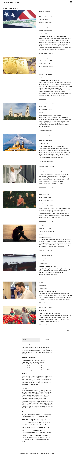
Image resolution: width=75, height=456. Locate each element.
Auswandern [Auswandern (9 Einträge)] (31, 415)
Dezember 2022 (26, 376)
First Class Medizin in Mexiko (38, 360)
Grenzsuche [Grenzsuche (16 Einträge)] (44, 428)
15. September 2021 (43, 161)
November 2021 (35, 378)
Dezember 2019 (34, 384)
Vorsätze (50, 406)
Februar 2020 (47, 382)
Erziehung (47, 16)
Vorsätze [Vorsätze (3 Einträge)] (41, 439)
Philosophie (35, 403)
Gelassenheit (25, 397)
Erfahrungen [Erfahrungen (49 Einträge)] (29, 419)
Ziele (46, 33)
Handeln (50, 25)
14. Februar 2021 (42, 221)
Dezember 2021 (26, 378)
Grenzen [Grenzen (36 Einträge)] (26, 427)
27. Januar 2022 (42, 99)
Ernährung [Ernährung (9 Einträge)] (39, 420)
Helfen (40, 400)
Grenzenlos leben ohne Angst (49, 266)
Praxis (40, 403)
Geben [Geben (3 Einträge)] (23, 425)
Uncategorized (27, 406)
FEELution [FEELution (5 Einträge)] (34, 422)
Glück (46, 22)
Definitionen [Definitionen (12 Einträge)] (26, 417)
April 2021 (44, 379)
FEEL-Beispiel (41, 19)
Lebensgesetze (27, 402)
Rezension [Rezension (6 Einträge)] (34, 437)
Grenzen (51, 22)
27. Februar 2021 (42, 187)
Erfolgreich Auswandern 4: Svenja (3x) (53, 115)
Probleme (52, 260)
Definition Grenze (46, 225)
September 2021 (26, 379)
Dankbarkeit (41, 14)
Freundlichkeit (35, 395)
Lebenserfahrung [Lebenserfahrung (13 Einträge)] (28, 433)
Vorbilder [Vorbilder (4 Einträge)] (37, 439)
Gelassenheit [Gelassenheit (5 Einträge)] (28, 425)
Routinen (41, 234)
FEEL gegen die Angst (46, 237)
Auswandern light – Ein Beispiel (37, 366)
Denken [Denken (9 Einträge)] (41, 417)
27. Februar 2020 (42, 302)
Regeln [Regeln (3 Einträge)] (29, 437)
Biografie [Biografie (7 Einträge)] (37, 415)
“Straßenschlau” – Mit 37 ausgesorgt (52, 80)
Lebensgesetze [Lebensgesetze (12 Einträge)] (41, 433)
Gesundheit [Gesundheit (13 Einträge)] (36, 425)
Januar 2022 (48, 376)
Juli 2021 (34, 379)
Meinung (41, 30)
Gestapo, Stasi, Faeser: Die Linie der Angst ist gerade (35, 347)
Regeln (51, 403)
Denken (46, 14)
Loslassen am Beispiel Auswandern (51, 206)
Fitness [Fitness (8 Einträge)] (39, 422)
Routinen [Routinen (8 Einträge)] (40, 437)
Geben (47, 395)
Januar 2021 (36, 381)
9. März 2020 (41, 278)
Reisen (24, 405)
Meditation (50, 402)
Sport (45, 74)
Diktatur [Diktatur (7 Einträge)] (47, 417)
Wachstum (41, 33)
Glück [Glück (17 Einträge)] (43, 425)
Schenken (42, 405)
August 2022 (35, 376)
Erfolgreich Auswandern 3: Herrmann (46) (54, 146)
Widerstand (33, 408)
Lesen (38, 402)
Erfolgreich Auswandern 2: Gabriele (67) (39, 370)
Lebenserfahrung (42, 27)
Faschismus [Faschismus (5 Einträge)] (46, 420)
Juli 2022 (41, 376)
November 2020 (44, 381)
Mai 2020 (34, 382)
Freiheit (46, 19)
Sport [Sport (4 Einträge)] (49, 437)
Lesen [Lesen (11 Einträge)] (24, 435)
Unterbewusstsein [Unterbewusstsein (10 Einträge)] (28, 439)
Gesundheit (41, 397)
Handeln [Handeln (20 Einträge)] (41, 430)
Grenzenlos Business (48, 66)
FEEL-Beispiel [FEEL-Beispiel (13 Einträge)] (27, 422)
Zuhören (50, 408)
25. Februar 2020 (42, 325)
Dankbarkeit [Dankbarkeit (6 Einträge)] (48, 415)
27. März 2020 (42, 250)
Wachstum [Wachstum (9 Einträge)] (46, 439)
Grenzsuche (41, 69)
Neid (30, 403)
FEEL (51, 16)
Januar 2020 (25, 384)
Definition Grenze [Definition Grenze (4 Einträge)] (35, 417)
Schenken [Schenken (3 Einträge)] (45, 437)
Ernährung (24, 394)
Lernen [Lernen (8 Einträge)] (49, 433)
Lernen (44, 310)
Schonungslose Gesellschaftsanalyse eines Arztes (33, 363)
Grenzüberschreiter (43, 25)
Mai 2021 (39, 379)
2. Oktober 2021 (42, 130)
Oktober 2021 (43, 378)
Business (41, 60)
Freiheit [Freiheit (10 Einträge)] (44, 422)
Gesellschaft (41, 22)
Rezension (30, 405)
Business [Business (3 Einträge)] (42, 415)
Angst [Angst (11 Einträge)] (24, 415)
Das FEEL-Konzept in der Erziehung (52, 313)
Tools (51, 405)
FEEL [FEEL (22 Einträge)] (51, 420)
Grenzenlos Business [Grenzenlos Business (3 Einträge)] (35, 428)
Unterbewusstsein (48, 30)
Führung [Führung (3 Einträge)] (48, 422)
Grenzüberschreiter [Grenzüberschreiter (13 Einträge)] (29, 430)
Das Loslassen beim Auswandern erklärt (53, 172)
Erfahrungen (41, 16)
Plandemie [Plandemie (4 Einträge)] (45, 435)
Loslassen (49, 27)
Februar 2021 (28, 381)
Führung (42, 395)
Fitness (24, 395)
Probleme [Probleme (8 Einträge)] (25, 437)
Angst (40, 192)
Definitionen (35, 392)
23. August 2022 (42, 53)
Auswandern (42, 11)
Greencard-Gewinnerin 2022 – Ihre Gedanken (55, 36)
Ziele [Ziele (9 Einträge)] (23, 441)
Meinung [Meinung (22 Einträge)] (30, 435)
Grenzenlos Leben (11, 2)
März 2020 (40, 382)
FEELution (45, 197)
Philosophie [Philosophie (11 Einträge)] (38, 435)
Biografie (47, 11)
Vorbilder (50, 74)
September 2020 (26, 382)
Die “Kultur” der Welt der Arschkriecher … (35, 349)
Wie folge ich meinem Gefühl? (49, 291)
